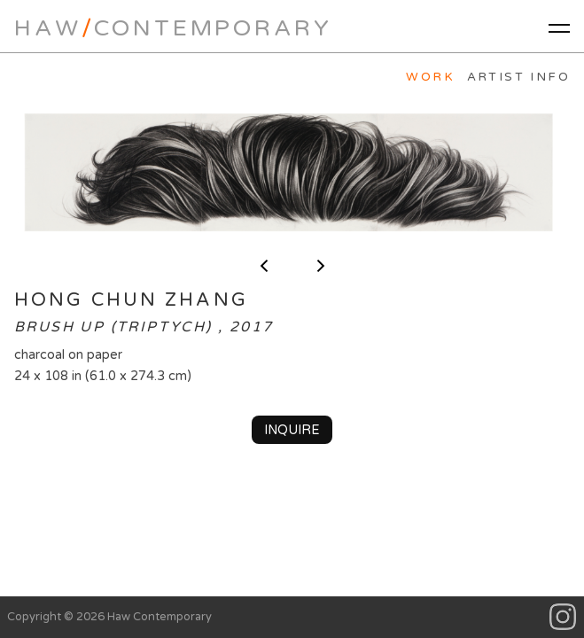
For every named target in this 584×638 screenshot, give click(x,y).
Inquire (292, 430)
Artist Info (518, 77)
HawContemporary (172, 28)
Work (430, 77)
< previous (264, 265)
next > (320, 265)
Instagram (563, 617)
